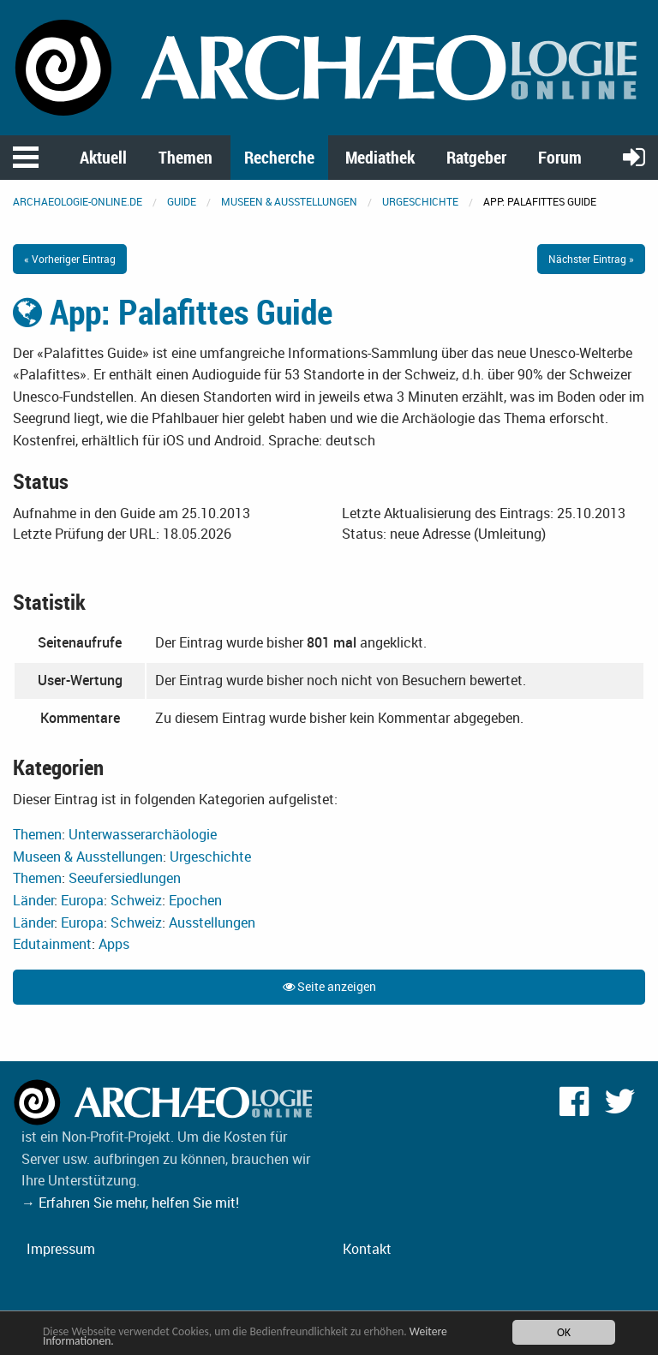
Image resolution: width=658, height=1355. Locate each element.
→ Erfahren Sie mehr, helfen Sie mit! (130, 1202)
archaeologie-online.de (77, 201)
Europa (82, 900)
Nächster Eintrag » (591, 259)
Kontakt (367, 1248)
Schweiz (136, 900)
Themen (185, 157)
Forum (560, 157)
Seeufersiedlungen (125, 878)
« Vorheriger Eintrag (70, 259)
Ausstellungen (212, 922)
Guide (181, 201)
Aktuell (103, 157)
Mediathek (380, 157)
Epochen (195, 900)
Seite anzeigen (329, 986)
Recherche (279, 157)
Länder (33, 900)
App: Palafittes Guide (172, 312)
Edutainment (52, 943)
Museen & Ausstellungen (289, 201)
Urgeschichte (420, 201)
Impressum (61, 1248)
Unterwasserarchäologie (143, 834)
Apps (114, 943)
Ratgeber (476, 157)
